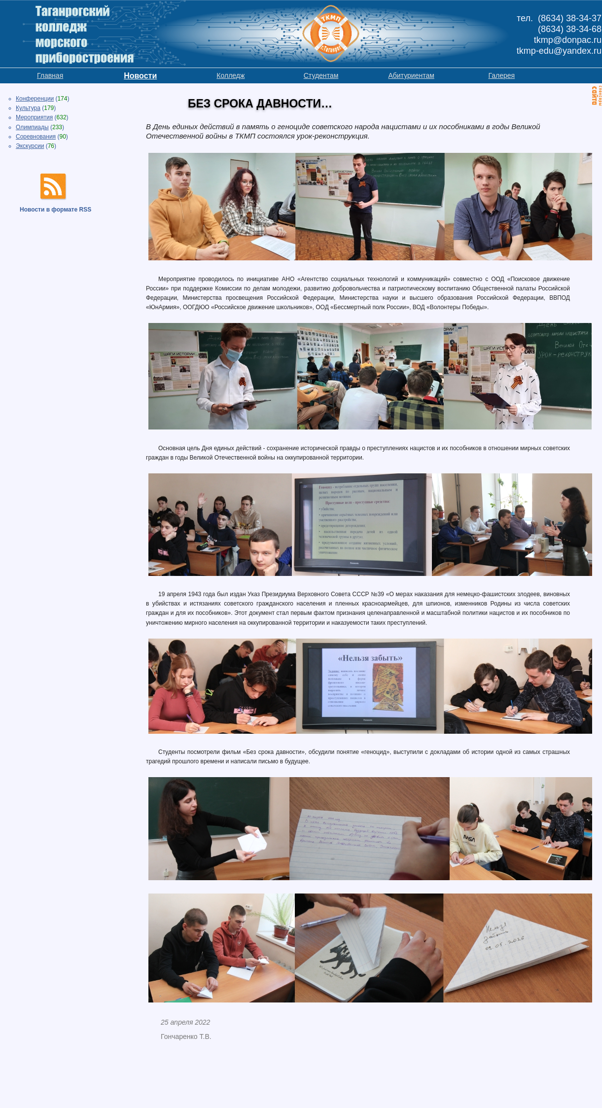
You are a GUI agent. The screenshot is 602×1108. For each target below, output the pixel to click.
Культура (28, 108)
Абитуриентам (411, 75)
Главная (50, 75)
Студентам (321, 75)
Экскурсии (30, 146)
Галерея (501, 75)
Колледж (230, 75)
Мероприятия (34, 117)
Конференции (35, 98)
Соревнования (36, 136)
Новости (140, 75)
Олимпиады (32, 127)
